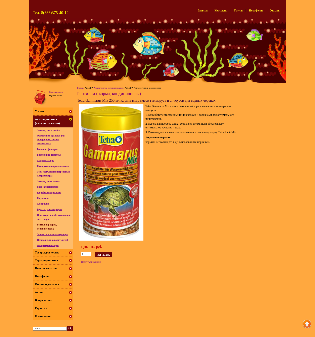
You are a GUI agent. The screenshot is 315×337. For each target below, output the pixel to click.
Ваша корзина (56, 92)
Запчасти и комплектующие (52, 234)
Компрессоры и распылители (53, 166)
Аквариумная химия (48, 181)
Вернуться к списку (91, 262)
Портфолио (256, 10)
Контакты (221, 10)
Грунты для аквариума (49, 209)
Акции (39, 292)
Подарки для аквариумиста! (52, 240)
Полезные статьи (46, 268)
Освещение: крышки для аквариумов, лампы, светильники (50, 139)
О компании (43, 316)
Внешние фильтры (47, 149)
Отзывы (275, 10)
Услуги (238, 10)
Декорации (43, 203)
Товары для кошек (47, 252)
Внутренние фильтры (49, 154)
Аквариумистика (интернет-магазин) (109, 88)
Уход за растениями (47, 186)
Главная (203, 10)
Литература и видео (48, 245)
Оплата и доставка (47, 284)
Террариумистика (46, 260)
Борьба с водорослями (49, 192)
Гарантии (41, 308)
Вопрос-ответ (43, 300)
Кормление (43, 198)
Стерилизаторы (45, 160)
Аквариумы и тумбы (48, 130)
